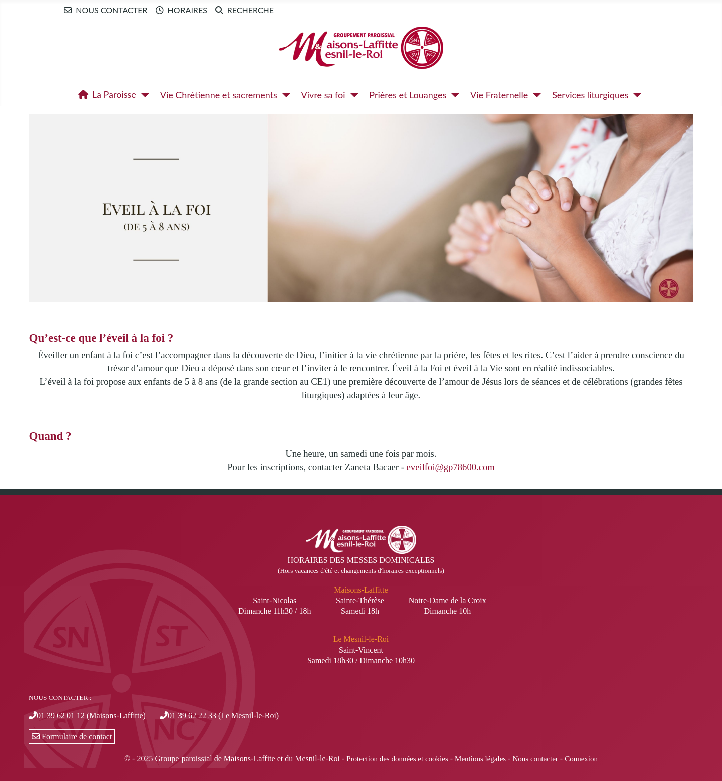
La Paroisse (105, 94)
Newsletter (303, 10)
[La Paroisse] (143, 94)
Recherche (242, 10)
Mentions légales (480, 759)
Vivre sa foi (323, 94)
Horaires (179, 10)
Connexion (581, 759)
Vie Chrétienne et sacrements (218, 94)
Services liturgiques (590, 94)
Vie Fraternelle (499, 94)
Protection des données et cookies (397, 759)
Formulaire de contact (72, 736)
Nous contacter (103, 10)
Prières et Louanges (407, 94)
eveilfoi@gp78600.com (451, 467)
